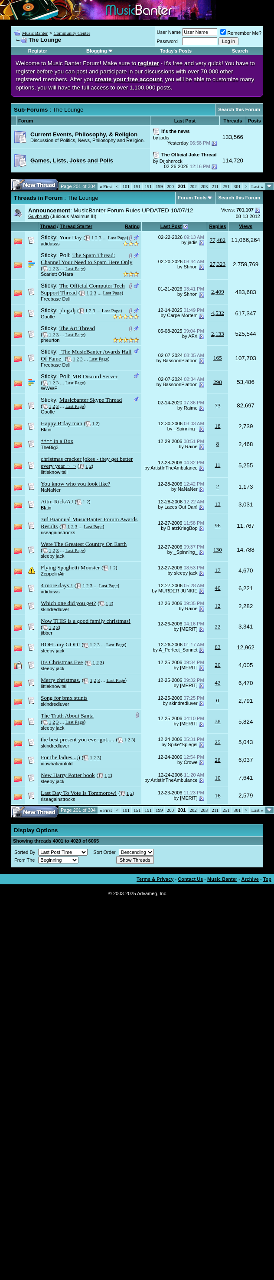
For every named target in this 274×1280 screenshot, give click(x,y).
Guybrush (38, 216)
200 (170, 186)
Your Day (70, 237)
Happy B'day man (61, 423)
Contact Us (190, 879)
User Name (169, 32)
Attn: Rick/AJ (57, 501)
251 (226, 186)
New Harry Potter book (68, 775)
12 (217, 605)
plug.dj (67, 310)
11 (218, 465)
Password (167, 41)
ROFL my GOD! (60, 644)
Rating (132, 226)
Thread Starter (76, 226)
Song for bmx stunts (64, 698)
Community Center (71, 33)
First (106, 186)
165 (217, 357)
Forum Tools (192, 197)
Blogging (96, 50)
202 (193, 186)
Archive (250, 879)
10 (217, 777)
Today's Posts (176, 50)
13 (217, 504)
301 (237, 186)
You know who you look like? (75, 483)
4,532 (217, 313)
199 (159, 186)
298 (217, 382)
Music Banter (35, 33)
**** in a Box (57, 441)
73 (217, 405)
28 (217, 760)
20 (217, 664)
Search (240, 50)
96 (217, 525)
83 (217, 647)
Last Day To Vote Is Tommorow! (79, 793)
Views (245, 226)
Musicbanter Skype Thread (90, 400)
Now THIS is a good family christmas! (85, 621)
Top (267, 879)
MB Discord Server (94, 376)
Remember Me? (240, 33)
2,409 (217, 291)
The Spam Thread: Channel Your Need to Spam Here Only (86, 258)
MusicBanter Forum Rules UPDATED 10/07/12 (133, 210)
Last (257, 186)
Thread (48, 226)
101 (126, 186)
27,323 (218, 264)
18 (217, 426)
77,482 (218, 240)
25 (217, 742)
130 (217, 549)
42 (217, 682)
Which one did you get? (68, 603)
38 (217, 721)
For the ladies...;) (60, 757)
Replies (217, 226)
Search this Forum (239, 109)
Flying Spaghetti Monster (70, 567)
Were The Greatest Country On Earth (84, 544)
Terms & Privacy (155, 879)
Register (37, 50)
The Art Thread (77, 328)
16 (217, 795)
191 (148, 186)
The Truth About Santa (67, 715)
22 (217, 626)
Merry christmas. (60, 680)
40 (217, 588)
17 (217, 570)
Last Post (171, 226)
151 (137, 186)
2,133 (217, 334)
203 (204, 186)
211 (215, 186)
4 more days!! (57, 585)
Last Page (117, 237)
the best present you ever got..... (77, 739)
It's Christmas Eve (62, 662)
